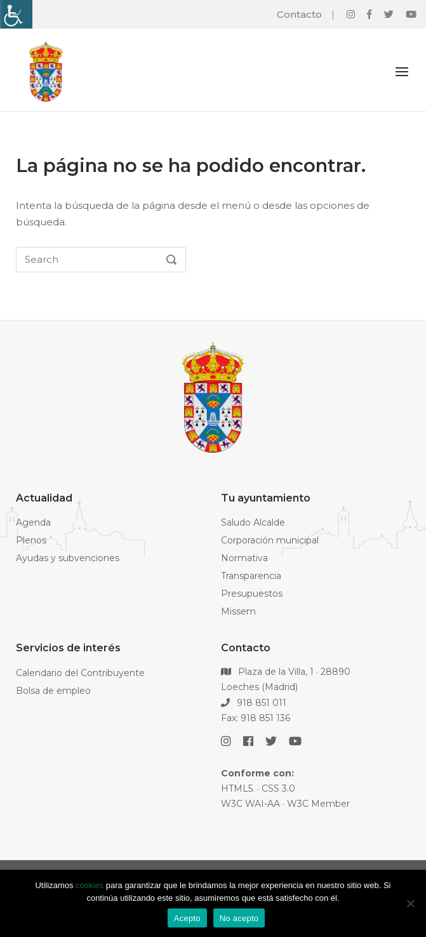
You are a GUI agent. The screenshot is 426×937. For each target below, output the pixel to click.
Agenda (33, 522)
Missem (238, 611)
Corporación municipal (270, 540)
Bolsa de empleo (53, 690)
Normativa (244, 558)
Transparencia (251, 575)
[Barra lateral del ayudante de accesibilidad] (15, 14)
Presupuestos (252, 593)
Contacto (299, 14)
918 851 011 (254, 702)
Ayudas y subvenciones (67, 558)
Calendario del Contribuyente (80, 673)
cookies (89, 885)
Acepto (187, 918)
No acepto (239, 918)
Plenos (31, 540)
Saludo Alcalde (253, 522)
